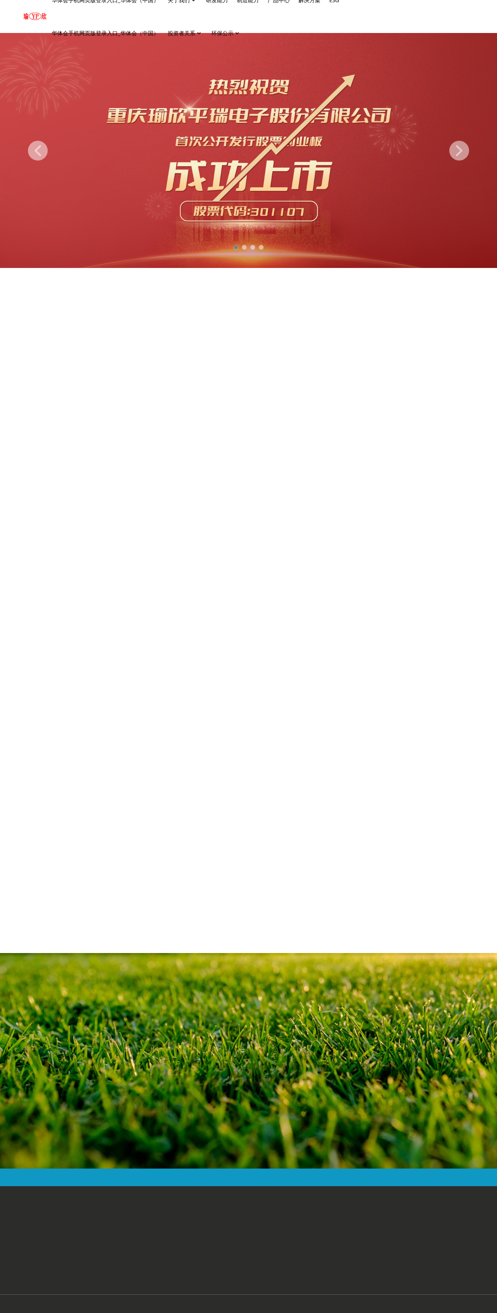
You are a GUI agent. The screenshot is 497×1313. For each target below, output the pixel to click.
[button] (38, 151)
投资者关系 (185, 33)
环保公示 (226, 33)
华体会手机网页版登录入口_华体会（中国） (105, 33)
